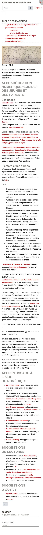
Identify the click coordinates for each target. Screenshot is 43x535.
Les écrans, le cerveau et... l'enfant (16, 264)
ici (16, 467)
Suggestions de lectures (15, 38)
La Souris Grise (12, 385)
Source (5, 122)
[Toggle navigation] (3, 13)
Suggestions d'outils (13, 41)
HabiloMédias (7, 103)
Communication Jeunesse (17, 421)
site (6, 180)
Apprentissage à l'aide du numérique (20, 36)
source (10, 499)
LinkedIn (5, 525)
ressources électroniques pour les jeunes (23, 399)
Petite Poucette (30, 456)
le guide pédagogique (18, 267)
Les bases (14, 30)
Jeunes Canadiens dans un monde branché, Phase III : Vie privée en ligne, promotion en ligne (20, 137)
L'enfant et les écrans (19, 33)
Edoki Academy (12, 440)
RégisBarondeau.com (16, 2)
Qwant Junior (11, 494)
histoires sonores (31, 410)
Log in (37, 8)
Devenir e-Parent (16, 127)
